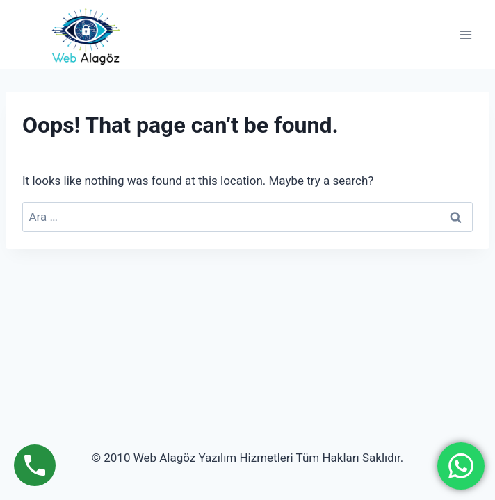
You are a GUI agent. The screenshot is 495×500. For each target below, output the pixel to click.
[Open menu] (465, 35)
